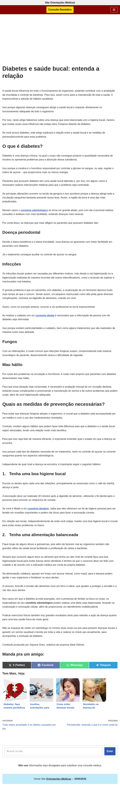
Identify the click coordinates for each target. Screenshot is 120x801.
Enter (110, 753)
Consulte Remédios (60, 9)
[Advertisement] (60, 42)
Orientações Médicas (68, 797)
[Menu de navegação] (114, 9)
